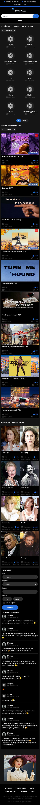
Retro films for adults (30, 1)
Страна (4, 581)
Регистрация (17, 4)
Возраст (5, 595)
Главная (8, 788)
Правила (24, 791)
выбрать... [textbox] (8, 577)
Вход (25, 4)
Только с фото (10, 603)
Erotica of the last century (13, 1)
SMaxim (10, 615)
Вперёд (25, 120)
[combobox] (20, 577)
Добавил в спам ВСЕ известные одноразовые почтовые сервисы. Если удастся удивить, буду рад (20, 636)
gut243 (9, 694)
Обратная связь (10, 791)
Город (4, 588)
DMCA (33, 791)
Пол (3, 573)
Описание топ (8, 700)
